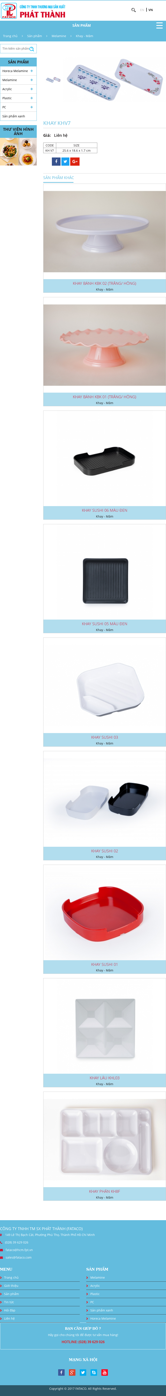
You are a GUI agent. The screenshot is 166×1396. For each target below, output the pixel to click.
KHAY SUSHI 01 (104, 964)
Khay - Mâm (84, 36)
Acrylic (7, 89)
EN (142, 10)
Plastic (7, 98)
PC (4, 107)
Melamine (59, 36)
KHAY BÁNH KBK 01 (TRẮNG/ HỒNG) (104, 396)
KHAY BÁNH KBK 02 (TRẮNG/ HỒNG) (104, 283)
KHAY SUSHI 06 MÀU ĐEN (104, 510)
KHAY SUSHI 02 (104, 850)
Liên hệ (9, 1318)
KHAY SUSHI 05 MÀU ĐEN (104, 623)
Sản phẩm (34, 36)
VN (150, 10)
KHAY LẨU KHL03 (105, 1077)
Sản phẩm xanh (13, 116)
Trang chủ (10, 36)
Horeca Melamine (15, 71)
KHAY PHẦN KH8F (104, 1191)
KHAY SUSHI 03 (104, 737)
